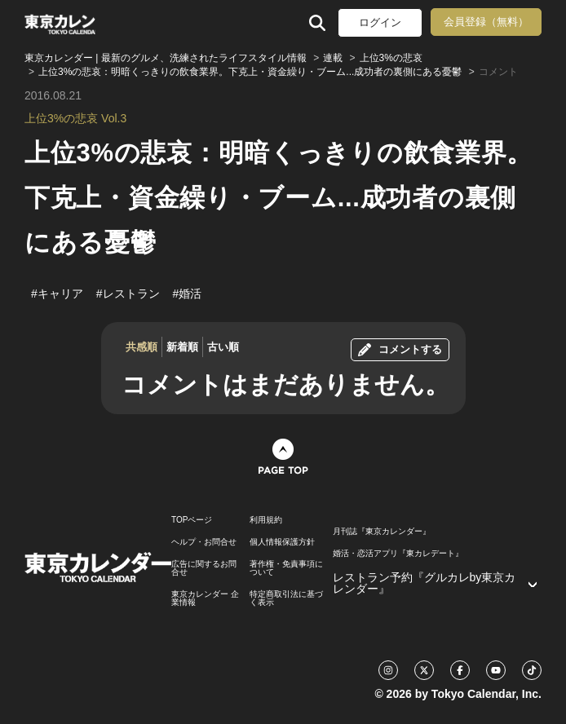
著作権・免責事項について (286, 568)
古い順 (223, 347)
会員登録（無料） (486, 21)
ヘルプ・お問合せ (204, 542)
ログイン (380, 22)
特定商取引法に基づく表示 (286, 598)
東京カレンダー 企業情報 (205, 598)
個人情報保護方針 (282, 542)
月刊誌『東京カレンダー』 (382, 532)
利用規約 (266, 520)
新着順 (182, 347)
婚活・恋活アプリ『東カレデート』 (398, 554)
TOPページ (191, 520)
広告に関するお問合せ (204, 568)
